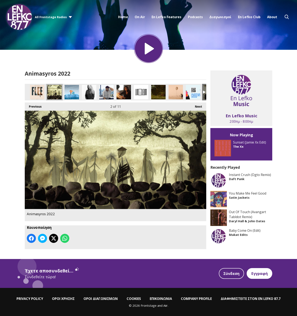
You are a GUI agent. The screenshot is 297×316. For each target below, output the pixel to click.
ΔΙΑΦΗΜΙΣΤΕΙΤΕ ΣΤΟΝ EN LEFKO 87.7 (250, 298)
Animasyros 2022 (37, 92)
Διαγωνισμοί (220, 17)
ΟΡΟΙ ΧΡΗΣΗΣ (63, 298)
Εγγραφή (259, 273)
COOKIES (134, 298)
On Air (140, 17)
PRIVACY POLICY (29, 298)
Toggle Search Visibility (287, 17)
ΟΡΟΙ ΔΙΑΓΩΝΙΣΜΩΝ (101, 298)
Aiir (165, 305)
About (272, 17)
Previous (33, 105)
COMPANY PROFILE (196, 298)
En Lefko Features (166, 17)
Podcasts (195, 17)
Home (123, 17)
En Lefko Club (249, 17)
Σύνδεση (231, 273)
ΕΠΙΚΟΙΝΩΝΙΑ (161, 298)
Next (196, 105)
